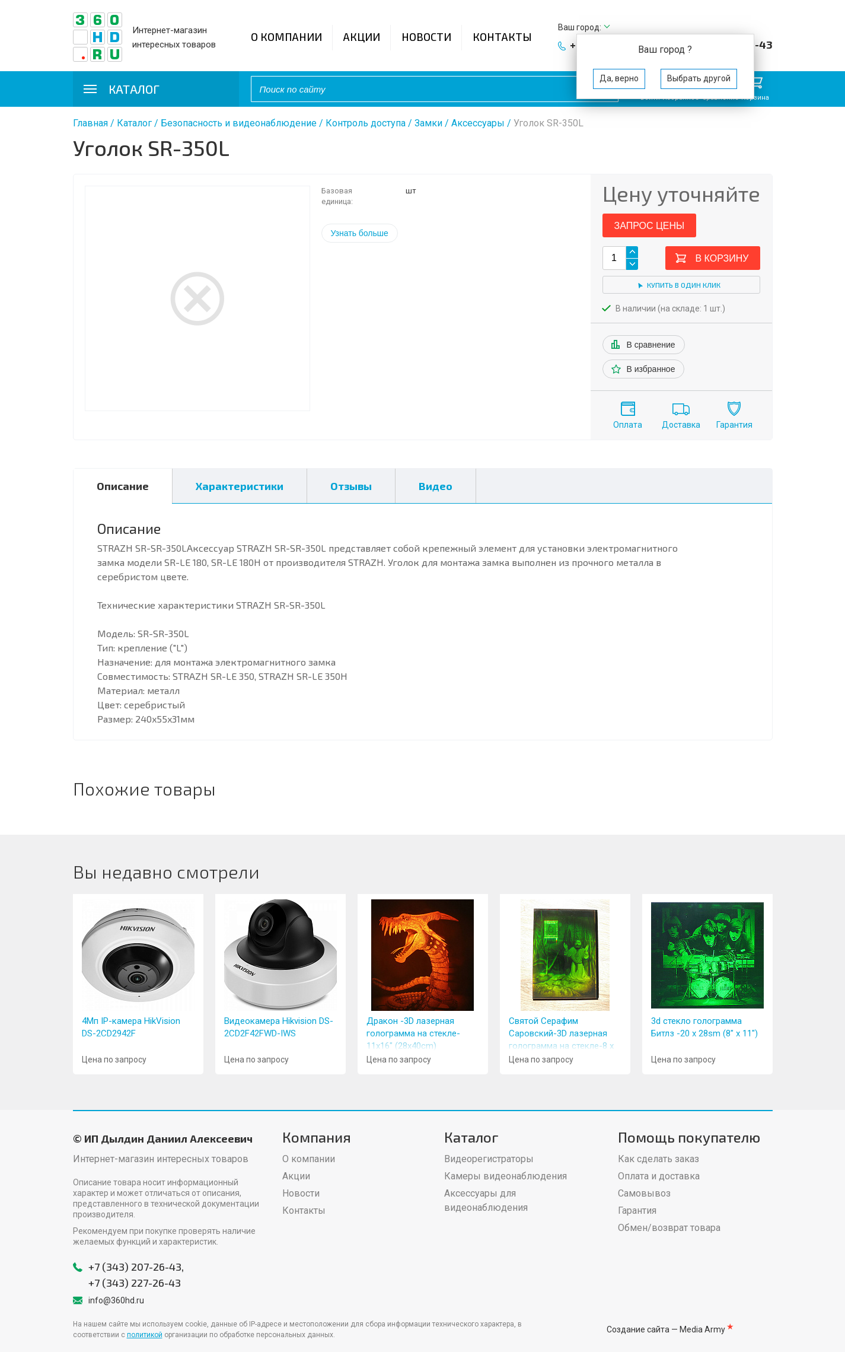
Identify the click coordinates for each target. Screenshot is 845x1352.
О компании (286, 36)
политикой (144, 1335)
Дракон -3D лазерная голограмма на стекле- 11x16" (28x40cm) (413, 1033)
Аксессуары (478, 123)
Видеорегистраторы (489, 1159)
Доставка (681, 425)
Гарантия (734, 425)
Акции (361, 36)
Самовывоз (644, 1193)
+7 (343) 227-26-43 (134, 1282)
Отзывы (351, 485)
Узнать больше (359, 233)
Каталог (134, 123)
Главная (90, 123)
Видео (435, 485)
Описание (123, 485)
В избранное (651, 369)
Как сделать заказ (658, 1159)
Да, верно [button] (619, 78)
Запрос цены (649, 226)
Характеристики (239, 485)
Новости (426, 36)
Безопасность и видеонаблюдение (239, 123)
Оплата (627, 425)
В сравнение (651, 344)
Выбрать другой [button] (699, 78)
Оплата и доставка (659, 1176)
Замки (428, 123)
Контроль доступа (366, 123)
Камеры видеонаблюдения (505, 1176)
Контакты (502, 36)
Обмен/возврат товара (669, 1227)
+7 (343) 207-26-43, (136, 1266)
